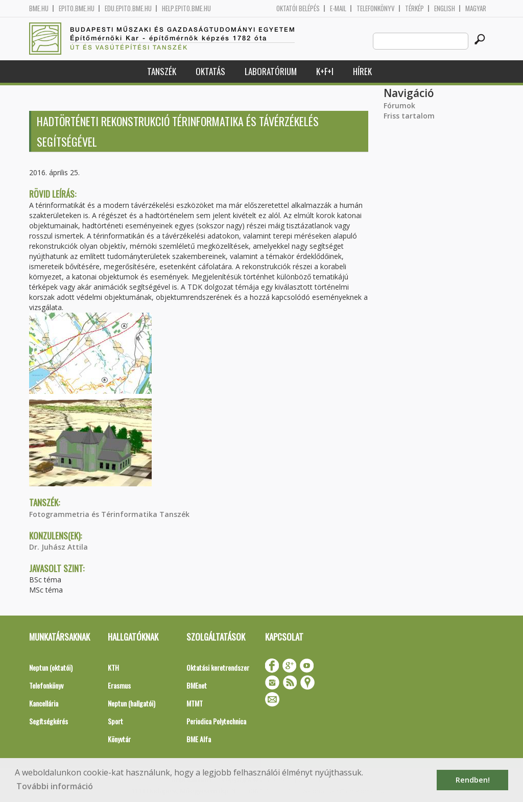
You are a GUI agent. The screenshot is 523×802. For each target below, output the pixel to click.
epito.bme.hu (76, 8)
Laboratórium (271, 71)
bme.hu (39, 8)
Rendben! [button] (473, 780)
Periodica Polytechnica (216, 721)
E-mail (338, 8)
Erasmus (119, 685)
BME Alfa (198, 739)
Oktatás (210, 71)
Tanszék (161, 71)
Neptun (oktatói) (51, 667)
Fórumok (399, 105)
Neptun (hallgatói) (131, 703)
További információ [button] (54, 786)
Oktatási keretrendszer (217, 667)
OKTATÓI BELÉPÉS (298, 8)
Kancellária (43, 703)
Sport (115, 721)
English (444, 8)
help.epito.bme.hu (186, 8)
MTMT (194, 703)
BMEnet (196, 685)
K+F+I (325, 71)
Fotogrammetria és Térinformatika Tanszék (109, 514)
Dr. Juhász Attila (58, 547)
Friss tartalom (409, 116)
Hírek (362, 71)
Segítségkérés (48, 721)
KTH (113, 667)
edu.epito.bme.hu (128, 8)
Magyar (475, 8)
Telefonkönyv (375, 8)
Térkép (414, 8)
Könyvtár (119, 739)
